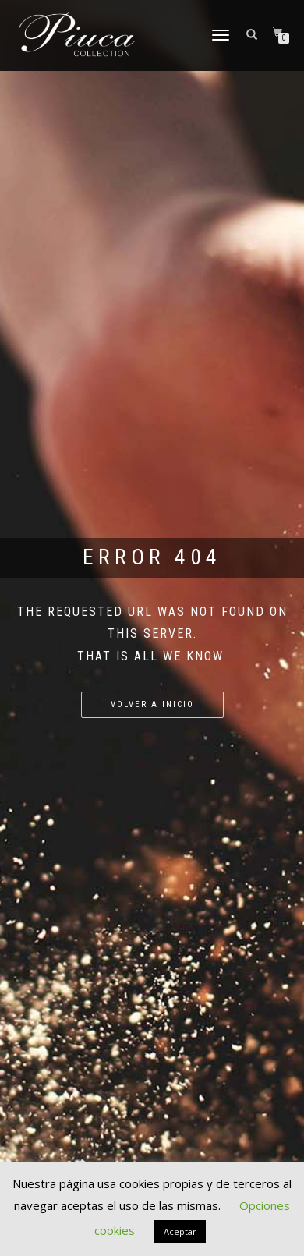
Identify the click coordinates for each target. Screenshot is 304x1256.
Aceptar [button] (180, 1231)
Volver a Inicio (152, 704)
